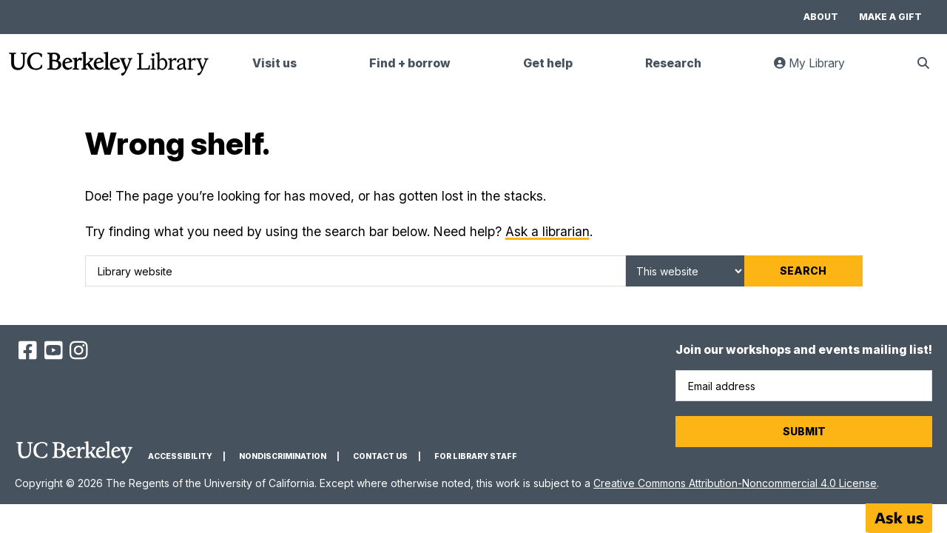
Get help (548, 63)
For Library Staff (475, 456)
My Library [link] (818, 69)
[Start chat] (899, 518)
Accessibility (180, 456)
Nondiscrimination (282, 456)
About (820, 16)
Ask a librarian (547, 231)
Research (673, 63)
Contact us (380, 456)
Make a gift (890, 16)
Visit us (274, 63)
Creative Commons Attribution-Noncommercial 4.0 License (735, 483)
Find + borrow (410, 63)
